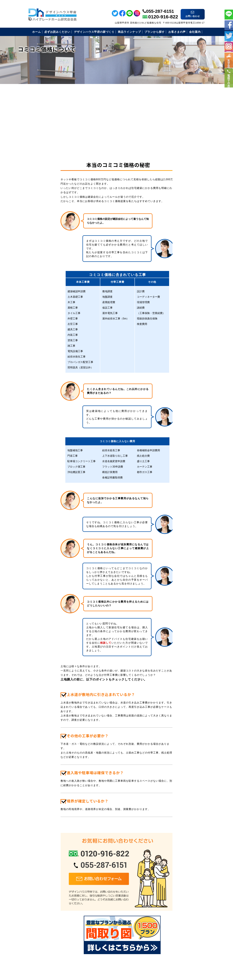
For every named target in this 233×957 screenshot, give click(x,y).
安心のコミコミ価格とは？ (175, 194)
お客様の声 (166, 210)
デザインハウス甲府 (116, 933)
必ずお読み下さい (170, 178)
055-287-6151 (160, 5)
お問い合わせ (167, 233)
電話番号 (229, 93)
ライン (229, 14)
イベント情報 (229, 64)
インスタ (229, 46)
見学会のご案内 (168, 218)
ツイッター (229, 35)
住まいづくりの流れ (171, 202)
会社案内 (164, 225)
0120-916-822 (163, 10)
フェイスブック (229, 24)
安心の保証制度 (168, 186)
